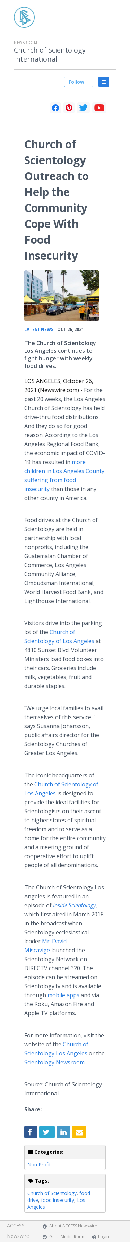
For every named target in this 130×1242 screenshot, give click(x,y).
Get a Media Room (67, 1237)
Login (103, 1237)
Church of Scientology (52, 1193)
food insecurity (57, 1200)
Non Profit (39, 1164)
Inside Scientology (74, 905)
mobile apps (63, 995)
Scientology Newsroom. (55, 1062)
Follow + (79, 81)
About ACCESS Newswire (73, 1226)
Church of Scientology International (50, 55)
